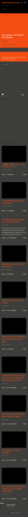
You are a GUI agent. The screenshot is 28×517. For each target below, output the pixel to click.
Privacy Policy (10, 507)
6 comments (10, 174)
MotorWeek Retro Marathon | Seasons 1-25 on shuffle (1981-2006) (14, 488)
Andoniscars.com (10, 3)
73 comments (10, 210)
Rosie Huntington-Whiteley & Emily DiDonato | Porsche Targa (14, 339)
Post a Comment (11, 44)
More (24, 174)
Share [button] (3, 44)
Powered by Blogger (14, 512)
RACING (5, 9)
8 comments (10, 274)
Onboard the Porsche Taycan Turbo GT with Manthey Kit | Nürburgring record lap (13, 377)
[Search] (22, 3)
